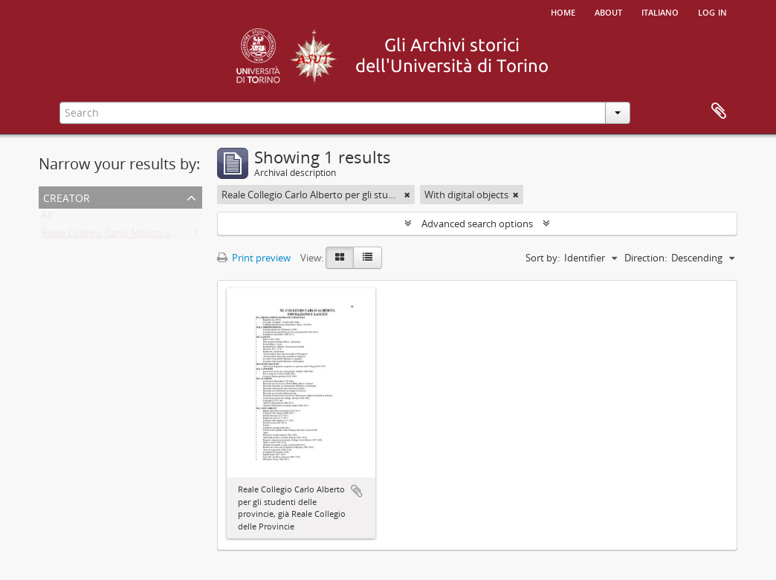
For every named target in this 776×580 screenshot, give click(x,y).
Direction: (645, 257)
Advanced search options (477, 223)
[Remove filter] (407, 194)
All (47, 218)
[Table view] (367, 258)
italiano (660, 11)
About (608, 11)
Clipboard (718, 111)
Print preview (254, 257)
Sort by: (543, 257)
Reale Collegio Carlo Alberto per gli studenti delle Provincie (169, 236)
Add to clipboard (356, 490)
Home (563, 11)
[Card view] (340, 258)
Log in (712, 11)
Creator (66, 196)
